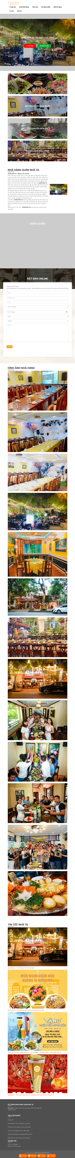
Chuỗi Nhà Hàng (24, 7)
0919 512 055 (11, 1110)
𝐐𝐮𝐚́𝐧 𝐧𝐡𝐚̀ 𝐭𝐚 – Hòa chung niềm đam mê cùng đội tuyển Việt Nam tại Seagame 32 (31, 1095)
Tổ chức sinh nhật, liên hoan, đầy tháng (18, 1130)
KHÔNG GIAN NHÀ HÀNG (37, 151)
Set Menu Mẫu (45, 7)
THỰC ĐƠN (37, 84)
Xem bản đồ (38, 1108)
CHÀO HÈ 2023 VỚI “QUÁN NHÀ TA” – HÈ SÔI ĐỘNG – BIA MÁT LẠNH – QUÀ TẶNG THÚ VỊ (34, 1052)
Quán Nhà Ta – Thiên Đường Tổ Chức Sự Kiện (21, 968)
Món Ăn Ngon (58, 7)
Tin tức (11, 11)
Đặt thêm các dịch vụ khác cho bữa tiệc (19, 1138)
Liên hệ (19, 11)
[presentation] (3, 42)
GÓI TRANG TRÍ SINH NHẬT (37, 106)
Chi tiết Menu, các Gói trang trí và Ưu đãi (19, 1123)
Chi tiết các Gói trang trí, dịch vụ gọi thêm (19, 1127)
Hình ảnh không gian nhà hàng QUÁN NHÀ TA (20, 1134)
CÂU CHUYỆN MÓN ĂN (37, 128)
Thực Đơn (35, 7)
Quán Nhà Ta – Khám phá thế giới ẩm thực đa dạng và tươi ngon (26, 1010)
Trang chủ (12, 7)
